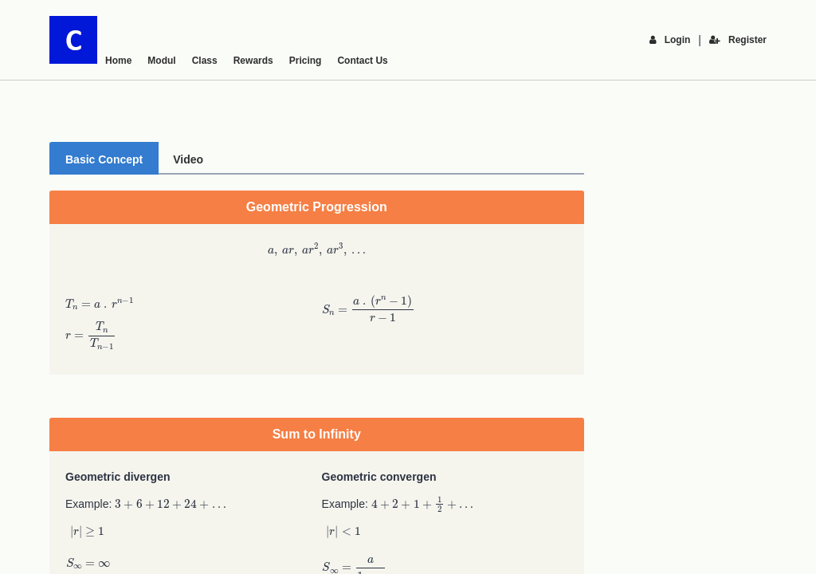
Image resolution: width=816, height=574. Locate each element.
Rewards (253, 60)
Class (205, 60)
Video (188, 159)
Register (738, 39)
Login (670, 39)
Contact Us (362, 60)
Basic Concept (104, 159)
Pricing (305, 60)
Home (118, 60)
